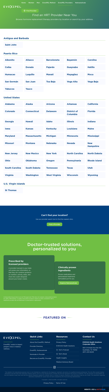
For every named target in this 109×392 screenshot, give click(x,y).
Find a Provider (54, 224)
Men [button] (38, 3)
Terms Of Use (60, 383)
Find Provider (30, 11)
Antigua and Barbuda (16, 38)
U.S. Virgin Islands (14, 183)
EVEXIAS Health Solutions (65, 346)
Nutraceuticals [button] (80, 3)
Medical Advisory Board (64, 362)
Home (23, 3)
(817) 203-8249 (88, 352)
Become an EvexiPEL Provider (40, 358)
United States (12, 97)
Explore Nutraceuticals (68, 283)
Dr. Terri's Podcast (62, 350)
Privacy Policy (61, 342)
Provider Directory (36, 346)
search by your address (82, 19)
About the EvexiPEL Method (40, 342)
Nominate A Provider (37, 354)
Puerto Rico (10, 53)
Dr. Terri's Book (61, 354)
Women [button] (31, 3)
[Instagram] (54, 367)
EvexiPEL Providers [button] (65, 3)
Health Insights (61, 358)
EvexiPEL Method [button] (48, 3)
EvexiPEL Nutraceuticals (38, 350)
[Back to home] (12, 6)
